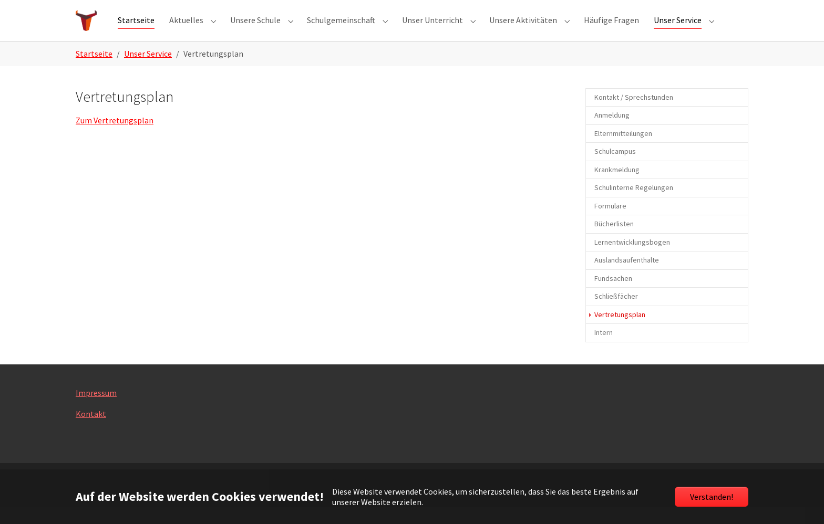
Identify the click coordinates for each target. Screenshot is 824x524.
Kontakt (91, 430)
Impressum (96, 409)
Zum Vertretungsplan (114, 137)
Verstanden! (711, 496)
